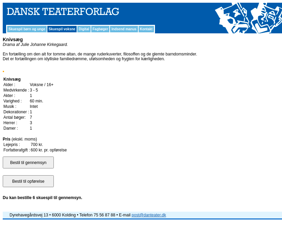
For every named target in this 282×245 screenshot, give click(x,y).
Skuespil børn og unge (27, 29)
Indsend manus (123, 29)
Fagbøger (100, 29)
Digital (84, 29)
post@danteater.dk (149, 215)
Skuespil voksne (62, 29)
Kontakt (146, 29)
